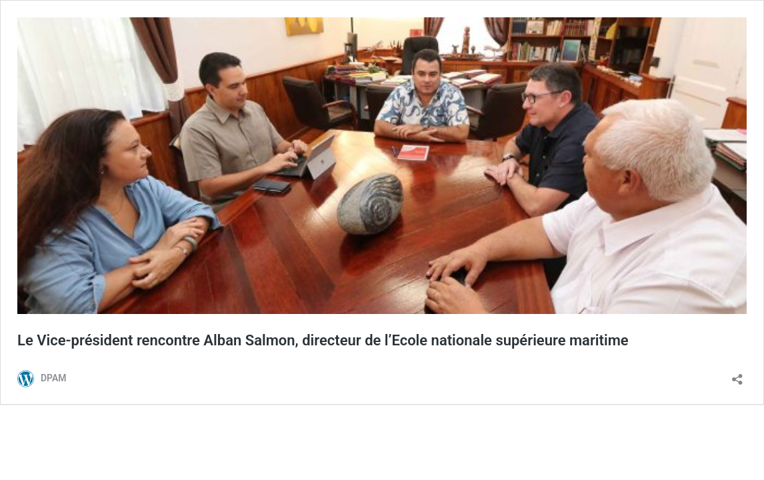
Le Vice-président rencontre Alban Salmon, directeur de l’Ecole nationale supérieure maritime (323, 340)
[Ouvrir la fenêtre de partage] (737, 375)
